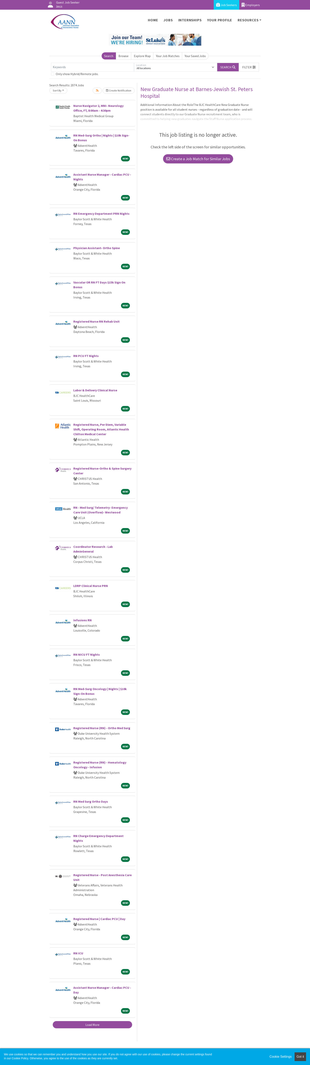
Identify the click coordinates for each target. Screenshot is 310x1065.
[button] (249, 67)
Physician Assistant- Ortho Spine (96, 248)
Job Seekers (226, 4)
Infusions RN (82, 620)
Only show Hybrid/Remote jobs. (77, 74)
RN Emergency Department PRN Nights (101, 214)
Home (153, 20)
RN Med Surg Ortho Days (90, 801)
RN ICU (78, 953)
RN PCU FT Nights (86, 356)
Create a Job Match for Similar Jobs (198, 158)
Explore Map (142, 56)
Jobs (168, 20)
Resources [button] (248, 20)
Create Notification (118, 90)
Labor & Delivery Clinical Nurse (95, 390)
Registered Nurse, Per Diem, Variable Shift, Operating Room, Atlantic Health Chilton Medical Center (101, 429)
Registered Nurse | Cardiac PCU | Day (99, 919)
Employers (251, 4)
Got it (300, 1056)
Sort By (57, 90)
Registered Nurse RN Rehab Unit (96, 321)
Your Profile (219, 20)
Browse (123, 56)
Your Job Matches (168, 56)
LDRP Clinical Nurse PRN (90, 586)
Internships (190, 20)
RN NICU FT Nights (86, 654)
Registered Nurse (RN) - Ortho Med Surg (101, 728)
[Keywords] (92, 67)
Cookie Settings (280, 1056)
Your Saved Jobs (195, 56)
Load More (92, 1025)
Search (108, 56)
